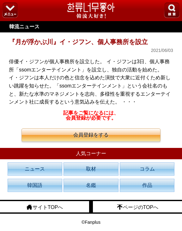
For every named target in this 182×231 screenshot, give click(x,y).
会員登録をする (91, 135)
